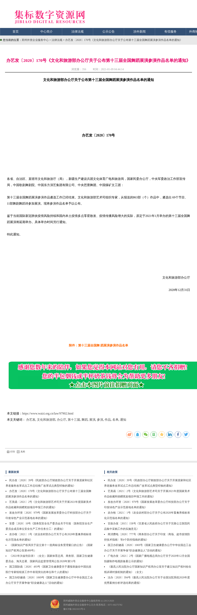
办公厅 (61, 419)
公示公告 (108, 31)
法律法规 (77, 31)
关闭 (21, 451)
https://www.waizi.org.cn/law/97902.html (47, 413)
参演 (100, 419)
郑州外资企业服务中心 (35, 40)
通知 (123, 419)
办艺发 (30, 419)
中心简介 (46, 31)
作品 (108, 419)
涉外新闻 (139, 31)
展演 (92, 419)
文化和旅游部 (46, 419)
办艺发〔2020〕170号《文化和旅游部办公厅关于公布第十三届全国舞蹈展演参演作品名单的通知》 (123, 40)
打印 (11, 451)
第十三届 (74, 419)
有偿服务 (170, 31)
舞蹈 (85, 419)
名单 (115, 419)
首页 (16, 31)
